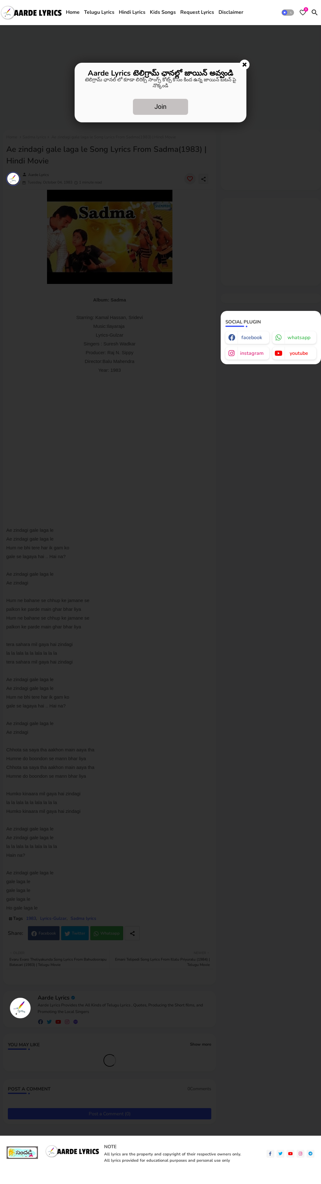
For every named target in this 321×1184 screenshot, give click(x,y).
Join (160, 106)
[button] (288, 12)
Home (73, 12)
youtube (299, 353)
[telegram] (310, 1154)
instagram (252, 353)
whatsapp (298, 337)
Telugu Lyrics (99, 12)
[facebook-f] (270, 1154)
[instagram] (300, 1154)
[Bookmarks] (302, 12)
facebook (251, 337)
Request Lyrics (197, 12)
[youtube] (290, 1154)
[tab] (73, 12)
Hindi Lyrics (132, 12)
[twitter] (280, 1154)
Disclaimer (230, 12)
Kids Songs (163, 12)
